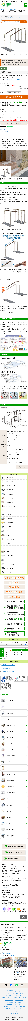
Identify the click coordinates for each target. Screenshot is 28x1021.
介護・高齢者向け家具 (16, 997)
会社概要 (8, 1017)
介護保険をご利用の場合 (8, 671)
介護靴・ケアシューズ (9, 993)
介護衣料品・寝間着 (7, 1006)
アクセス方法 (3, 969)
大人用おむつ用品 (6, 997)
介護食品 (20, 1004)
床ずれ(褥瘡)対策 (9, 1002)
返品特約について (4, 129)
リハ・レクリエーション (9, 1011)
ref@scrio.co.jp (13, 955)
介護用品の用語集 (6, 668)
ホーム (2, 9)
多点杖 (11, 18)
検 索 (23, 21)
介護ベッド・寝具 (19, 1000)
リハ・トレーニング (20, 1011)
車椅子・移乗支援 (19, 993)
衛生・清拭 (16, 1006)
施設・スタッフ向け (18, 1008)
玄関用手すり (13, 9)
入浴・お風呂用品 (9, 995)
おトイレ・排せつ (19, 995)
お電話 (17, 973)
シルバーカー (18, 18)
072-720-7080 (9, 952)
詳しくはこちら (6, 887)
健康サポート (9, 1008)
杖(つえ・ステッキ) (19, 991)
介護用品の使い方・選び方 (8, 665)
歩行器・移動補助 (9, 990)
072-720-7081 (7, 953)
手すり (7, 9)
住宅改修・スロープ (9, 1000)
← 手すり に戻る (22, 467)
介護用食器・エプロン (11, 1004)
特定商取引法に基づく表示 (17, 1017)
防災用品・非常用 (14, 1013)
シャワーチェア (5, 18)
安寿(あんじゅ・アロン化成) (13, 79)
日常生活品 (22, 1006)
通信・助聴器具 (18, 1002)
